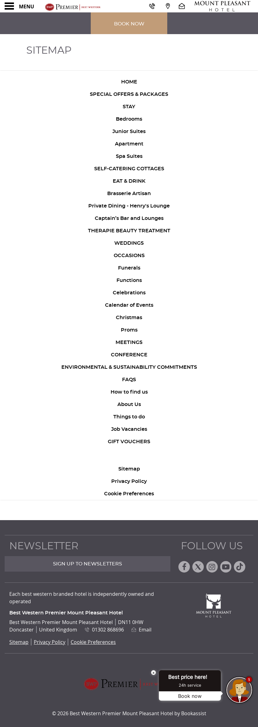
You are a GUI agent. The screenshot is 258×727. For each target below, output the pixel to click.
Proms (129, 330)
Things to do (129, 416)
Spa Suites (129, 156)
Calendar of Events (129, 305)
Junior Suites (129, 131)
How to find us (129, 392)
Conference (129, 354)
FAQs (129, 379)
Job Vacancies (129, 429)
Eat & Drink (129, 181)
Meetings (129, 342)
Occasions (129, 255)
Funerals (129, 267)
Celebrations (129, 292)
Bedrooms (129, 119)
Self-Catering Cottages (129, 168)
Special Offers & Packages (129, 94)
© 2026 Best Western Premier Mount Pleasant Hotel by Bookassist (129, 713)
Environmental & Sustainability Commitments (129, 367)
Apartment (129, 143)
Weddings (129, 243)
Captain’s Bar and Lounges (129, 218)
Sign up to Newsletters (87, 563)
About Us (129, 404)
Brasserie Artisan (129, 193)
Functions (129, 280)
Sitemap (129, 468)
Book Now (129, 23)
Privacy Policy (129, 481)
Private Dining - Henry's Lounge (129, 205)
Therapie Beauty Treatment (129, 230)
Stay (129, 106)
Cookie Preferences (129, 493)
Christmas (129, 317)
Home (129, 81)
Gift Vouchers (129, 441)
